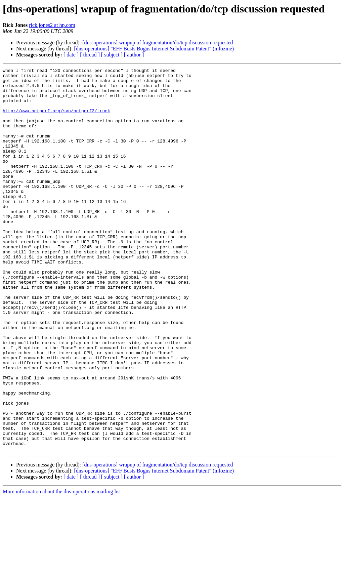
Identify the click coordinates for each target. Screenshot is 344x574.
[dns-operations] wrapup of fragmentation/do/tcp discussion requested (157, 42)
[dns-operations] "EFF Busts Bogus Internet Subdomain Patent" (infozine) (154, 48)
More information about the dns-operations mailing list (62, 568)
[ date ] (71, 54)
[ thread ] (90, 54)
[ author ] (134, 54)
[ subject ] (112, 54)
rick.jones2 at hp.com (52, 25)
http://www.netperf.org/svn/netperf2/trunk (56, 120)
